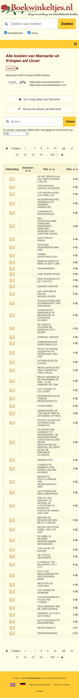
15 (33, 154)
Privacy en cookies (61, 684)
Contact (39, 691)
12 (71, 148)
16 (41, 154)
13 (17, 154)
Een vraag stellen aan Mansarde (39, 99)
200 (52, 154)
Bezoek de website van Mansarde (39, 109)
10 (55, 148)
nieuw (34, 33)
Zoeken (67, 24)
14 (25, 154)
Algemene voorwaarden (39, 684)
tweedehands (15, 33)
